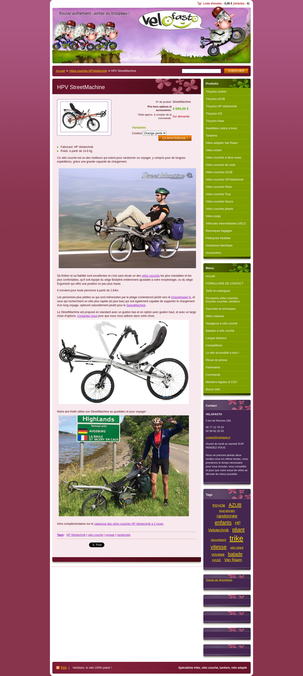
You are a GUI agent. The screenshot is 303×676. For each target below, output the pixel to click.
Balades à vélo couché (220, 330)
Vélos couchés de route (220, 165)
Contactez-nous (87, 316)
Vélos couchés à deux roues (223, 157)
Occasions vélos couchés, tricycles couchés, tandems (223, 300)
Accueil (60, 71)
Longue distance (216, 338)
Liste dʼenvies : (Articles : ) (226, 3)
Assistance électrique (219, 245)
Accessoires (213, 252)
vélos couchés (151, 275)
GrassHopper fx (181, 297)
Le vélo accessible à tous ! (222, 352)
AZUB (235, 505)
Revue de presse (216, 360)
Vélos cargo (213, 216)
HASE (216, 560)
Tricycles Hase (215, 121)
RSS (64, 667)
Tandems (211, 135)
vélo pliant (236, 547)
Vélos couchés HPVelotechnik (88, 71)
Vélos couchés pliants (219, 209)
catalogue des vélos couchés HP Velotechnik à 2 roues (128, 523)
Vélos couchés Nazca (219, 201)
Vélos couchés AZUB (219, 172)
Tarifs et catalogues (218, 291)
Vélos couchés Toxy (218, 194)
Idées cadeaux (215, 316)
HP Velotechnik (75, 535)
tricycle (219, 505)
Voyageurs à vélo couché (221, 323)
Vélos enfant (214, 150)
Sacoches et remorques (221, 308)
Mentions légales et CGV (221, 382)
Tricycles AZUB (215, 99)
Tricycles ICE (214, 113)
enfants (223, 522)
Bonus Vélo (213, 389)
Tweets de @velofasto (219, 579)
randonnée (123, 535)
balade (235, 554)
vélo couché (95, 535)
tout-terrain (227, 510)
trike (236, 538)
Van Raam (233, 560)
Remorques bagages (219, 231)
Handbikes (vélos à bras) (221, 128)
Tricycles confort (216, 91)
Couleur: (137, 133)
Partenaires (213, 367)
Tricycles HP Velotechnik (221, 106)
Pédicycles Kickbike (218, 238)
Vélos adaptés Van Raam (222, 143)
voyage (110, 535)
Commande (213, 374)
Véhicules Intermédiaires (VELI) (226, 223)
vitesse (219, 547)
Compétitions (214, 345)
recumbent (218, 540)
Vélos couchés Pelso (219, 187)
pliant (238, 530)
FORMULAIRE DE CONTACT (224, 283)
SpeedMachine (135, 305)
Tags (60, 535)
